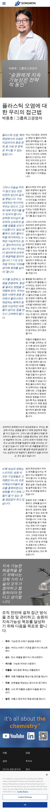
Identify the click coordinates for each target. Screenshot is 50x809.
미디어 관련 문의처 (12, 769)
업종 (28, 753)
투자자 (29, 761)
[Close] (47, 777)
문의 (28, 769)
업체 (5, 761)
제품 (5, 753)
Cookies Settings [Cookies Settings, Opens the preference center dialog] (25, 799)
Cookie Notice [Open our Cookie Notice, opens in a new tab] (22, 794)
